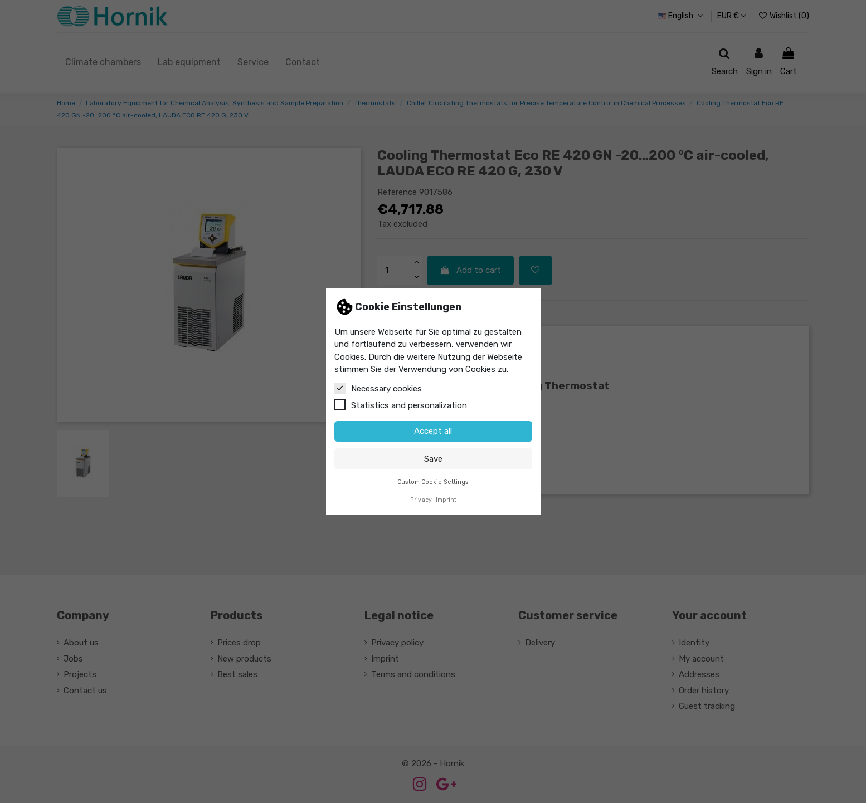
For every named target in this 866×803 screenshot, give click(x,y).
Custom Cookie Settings (433, 482)
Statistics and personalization (400, 404)
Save (433, 459)
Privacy (421, 499)
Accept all (433, 431)
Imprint (446, 499)
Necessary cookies (378, 388)
